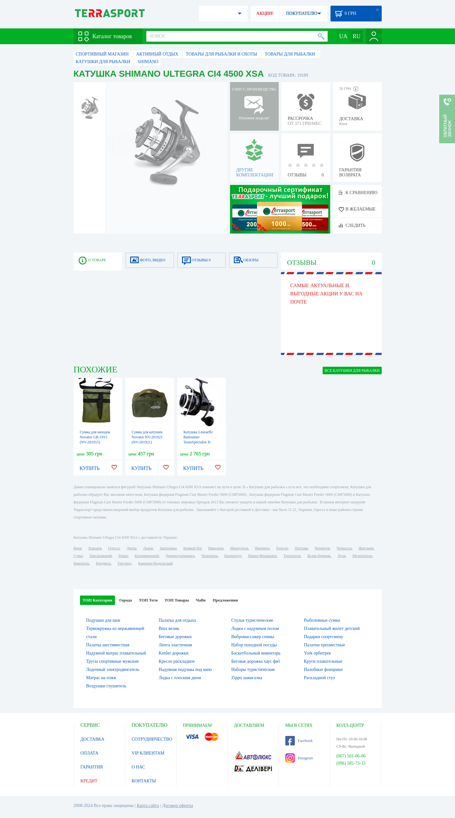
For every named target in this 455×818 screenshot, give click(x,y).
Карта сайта (148, 805)
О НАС (138, 767)
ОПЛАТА (90, 753)
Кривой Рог (192, 548)
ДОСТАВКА (93, 739)
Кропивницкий (147, 556)
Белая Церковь (319, 556)
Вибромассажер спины (252, 636)
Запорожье (168, 548)
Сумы (78, 556)
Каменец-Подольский (155, 563)
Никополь (81, 563)
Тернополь (291, 556)
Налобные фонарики (323, 669)
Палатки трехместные (324, 645)
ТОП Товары (177, 600)
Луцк (341, 556)
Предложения (225, 600)
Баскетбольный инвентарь (256, 653)
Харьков (94, 548)
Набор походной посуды (254, 645)
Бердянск (103, 563)
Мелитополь (362, 556)
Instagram (299, 758)
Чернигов (322, 548)
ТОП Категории (97, 600)
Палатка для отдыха (177, 620)
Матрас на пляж (101, 677)
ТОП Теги (148, 600)
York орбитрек (317, 653)
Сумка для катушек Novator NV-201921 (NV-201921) (147, 437)
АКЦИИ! (264, 13)
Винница (262, 548)
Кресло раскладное (177, 661)
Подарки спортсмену (323, 636)
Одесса (113, 548)
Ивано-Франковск (262, 556)
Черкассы (344, 548)
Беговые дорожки (175, 636)
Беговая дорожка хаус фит (255, 661)
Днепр (131, 548)
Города (125, 600)
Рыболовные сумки (322, 620)
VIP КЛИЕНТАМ (148, 753)
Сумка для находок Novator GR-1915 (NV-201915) (95, 437)
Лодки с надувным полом (255, 628)
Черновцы (209, 556)
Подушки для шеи (103, 620)
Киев (78, 548)
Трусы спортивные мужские (112, 661)
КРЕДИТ (89, 781)
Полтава (301, 548)
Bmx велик (169, 628)
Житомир (366, 548)
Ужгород (124, 563)
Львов (148, 548)
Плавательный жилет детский (332, 628)
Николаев (215, 548)
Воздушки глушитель (106, 686)
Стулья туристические (252, 620)
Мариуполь (239, 548)
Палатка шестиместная (108, 645)
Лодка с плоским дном (180, 677)
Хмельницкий (100, 556)
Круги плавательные (323, 661)
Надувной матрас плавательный (116, 653)
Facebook (299, 740)
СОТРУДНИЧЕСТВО (152, 739)
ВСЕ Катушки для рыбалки (352, 370)
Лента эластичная (175, 645)
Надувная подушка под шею (185, 669)
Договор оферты (177, 805)
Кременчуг (232, 556)
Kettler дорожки (173, 653)
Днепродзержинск (180, 556)
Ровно (123, 556)
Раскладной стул (319, 677)
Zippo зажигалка (246, 677)
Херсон (282, 548)
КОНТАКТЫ (144, 781)
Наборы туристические (253, 669)
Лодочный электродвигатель (112, 669)
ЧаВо (201, 600)
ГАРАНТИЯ (92, 767)
